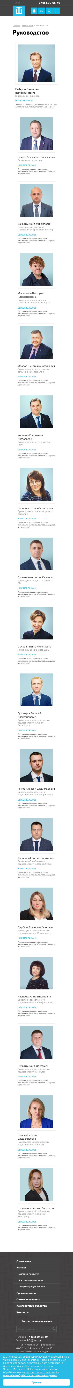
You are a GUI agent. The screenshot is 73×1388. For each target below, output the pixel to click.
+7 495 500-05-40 (48, 2)
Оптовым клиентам (28, 1299)
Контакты (22, 1312)
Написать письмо (24, 100)
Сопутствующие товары (32, 1286)
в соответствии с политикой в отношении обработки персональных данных (31, 1374)
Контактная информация (37, 1321)
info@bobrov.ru (34, 1340)
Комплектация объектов (31, 1305)
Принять (36, 1382)
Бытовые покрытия (29, 1274)
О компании (23, 1261)
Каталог (21, 1267)
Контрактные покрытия (31, 1280)
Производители (26, 1293)
